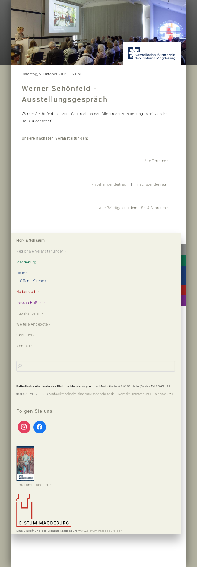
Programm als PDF (32, 466)
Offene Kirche (32, 281)
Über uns (24, 335)
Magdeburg (26, 262)
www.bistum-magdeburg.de (99, 530)
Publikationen (28, 313)
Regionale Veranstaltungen (40, 251)
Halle (20, 273)
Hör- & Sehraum (30, 240)
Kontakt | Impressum (133, 393)
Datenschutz (162, 393)
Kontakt (23, 346)
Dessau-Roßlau (29, 303)
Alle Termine (155, 161)
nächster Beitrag (151, 184)
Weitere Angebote (32, 324)
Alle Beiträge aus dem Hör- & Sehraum (132, 208)
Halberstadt (26, 292)
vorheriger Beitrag (110, 184)
